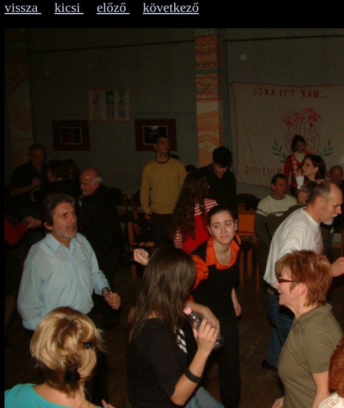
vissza (23, 7)
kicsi (68, 7)
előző (113, 7)
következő (171, 7)
